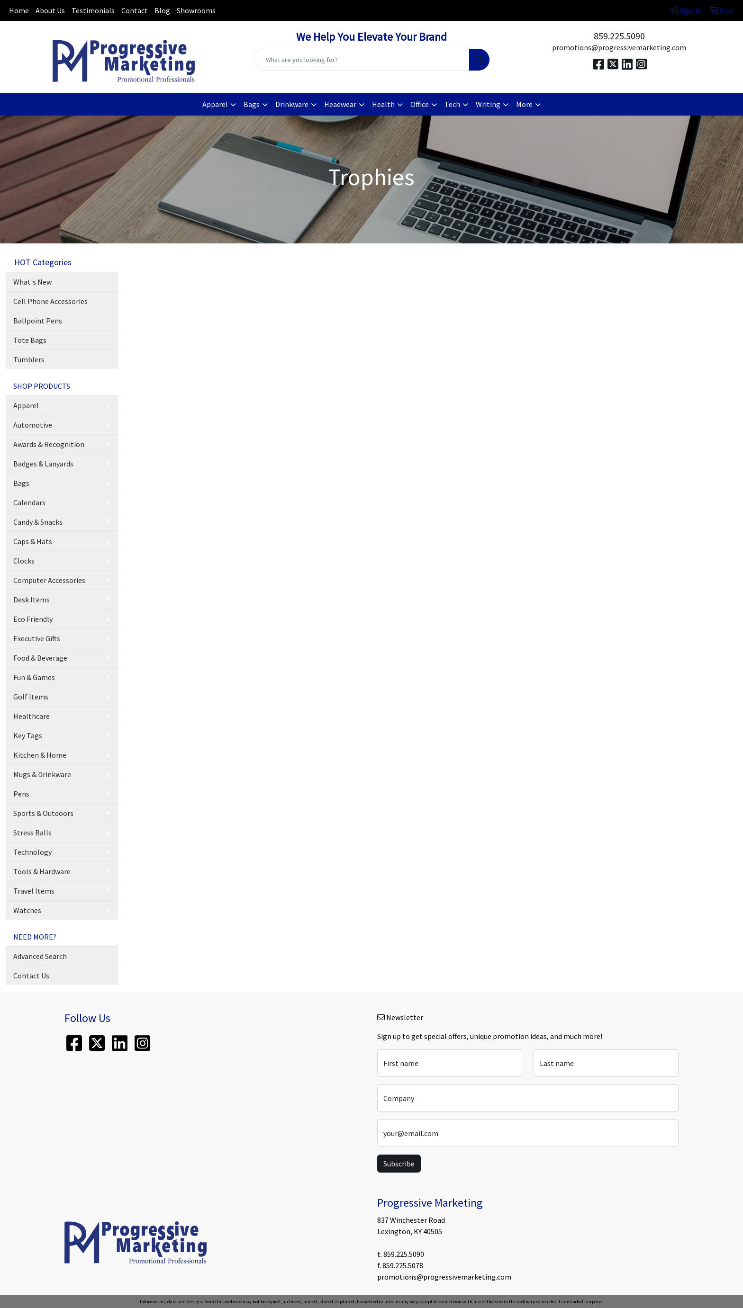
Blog (162, 10)
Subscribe (399, 1163)
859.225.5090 (619, 36)
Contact (134, 10)
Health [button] (383, 104)
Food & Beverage (40, 658)
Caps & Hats (32, 541)
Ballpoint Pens (37, 320)
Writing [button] (488, 104)
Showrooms (196, 10)
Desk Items (31, 599)
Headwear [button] (340, 104)
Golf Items (30, 696)
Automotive (32, 425)
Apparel (26, 405)
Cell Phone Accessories (50, 301)
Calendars (29, 502)
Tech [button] (452, 104)
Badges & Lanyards (43, 463)
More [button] (524, 104)
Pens (21, 793)
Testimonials (93, 10)
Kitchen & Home (39, 755)
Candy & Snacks (38, 522)
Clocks (24, 560)
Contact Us (31, 975)
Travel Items (33, 891)
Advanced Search (40, 956)
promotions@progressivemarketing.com (619, 47)
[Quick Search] (362, 60)
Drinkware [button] (291, 104)
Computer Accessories (49, 580)
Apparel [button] (215, 104)
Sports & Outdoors (43, 813)
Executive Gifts (36, 638)
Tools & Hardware (42, 871)
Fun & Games (34, 677)
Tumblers (29, 359)
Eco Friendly (33, 619)
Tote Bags (29, 340)
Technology (32, 852)
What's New (32, 282)
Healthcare (31, 716)
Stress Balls (32, 832)
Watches (27, 910)
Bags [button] (252, 104)
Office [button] (419, 104)
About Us (50, 10)
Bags (21, 483)
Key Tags (27, 735)
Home (19, 10)
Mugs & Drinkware (42, 774)
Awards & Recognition (48, 444)
